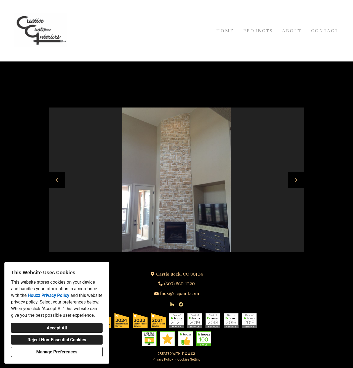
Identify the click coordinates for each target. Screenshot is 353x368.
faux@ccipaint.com (179, 293)
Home (225, 31)
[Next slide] (296, 180)
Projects (258, 31)
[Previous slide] (57, 180)
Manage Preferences (56, 351)
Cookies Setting (188, 359)
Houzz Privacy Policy (48, 295)
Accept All (57, 328)
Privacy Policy (163, 359)
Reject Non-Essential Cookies (57, 339)
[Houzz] (172, 304)
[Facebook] (180, 304)
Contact (325, 31)
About (292, 31)
